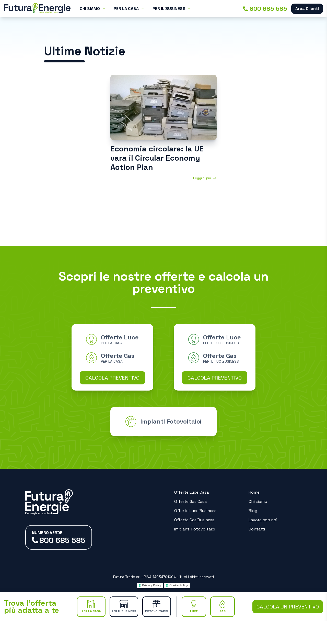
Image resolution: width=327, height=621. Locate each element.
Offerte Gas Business (194, 520)
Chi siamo (258, 501)
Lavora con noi (263, 520)
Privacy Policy (151, 585)
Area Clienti (307, 8)
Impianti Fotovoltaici (194, 529)
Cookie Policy (178, 585)
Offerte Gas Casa (190, 501)
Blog (253, 510)
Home (254, 492)
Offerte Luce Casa (191, 492)
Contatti (257, 529)
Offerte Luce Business (195, 510)
